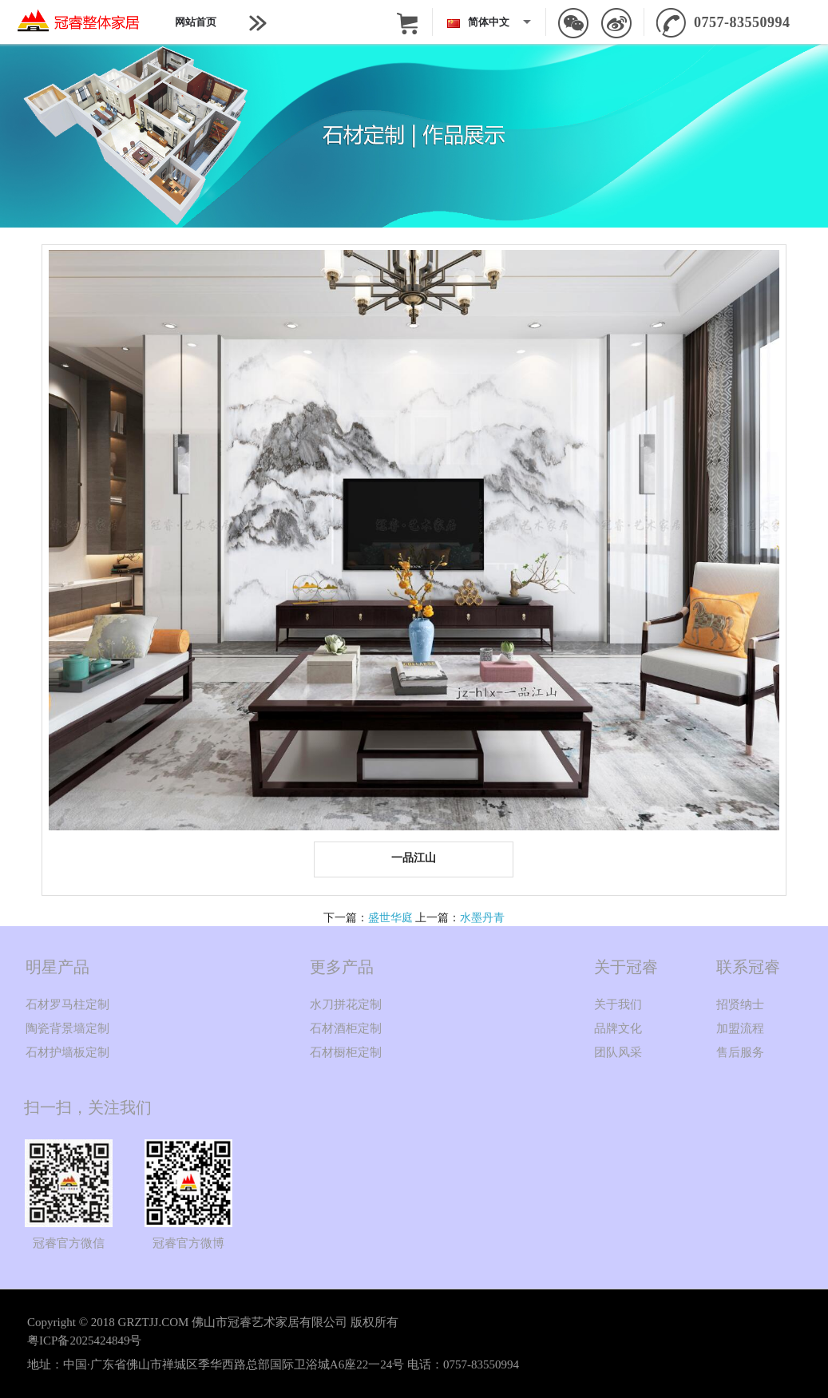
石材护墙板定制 (67, 1052)
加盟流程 (740, 1028)
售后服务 (740, 1052)
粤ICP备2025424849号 (84, 1340)
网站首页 (195, 22)
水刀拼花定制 (346, 1004)
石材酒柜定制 (346, 1028)
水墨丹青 (482, 918)
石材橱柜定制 (346, 1052)
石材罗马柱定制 (67, 1004)
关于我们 (618, 1004)
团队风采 (618, 1052)
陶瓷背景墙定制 (67, 1028)
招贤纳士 (740, 1004)
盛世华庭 (390, 918)
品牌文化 (618, 1028)
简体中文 (480, 22)
